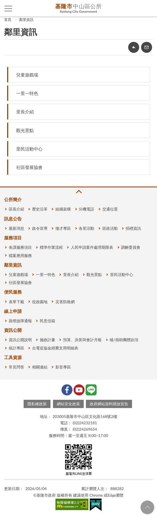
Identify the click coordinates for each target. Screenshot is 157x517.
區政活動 (110, 228)
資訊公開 (13, 330)
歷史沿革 (39, 209)
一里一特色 (27, 93)
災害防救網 (65, 301)
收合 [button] (78, 191)
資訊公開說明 (20, 339)
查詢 (149, 8)
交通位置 (110, 209)
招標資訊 (133, 228)
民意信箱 (47, 320)
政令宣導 (39, 228)
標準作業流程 (51, 247)
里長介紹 (25, 111)
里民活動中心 (29, 148)
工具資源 (13, 357)
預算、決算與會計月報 (82, 339)
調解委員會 (130, 247)
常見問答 (16, 367)
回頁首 (147, 507)
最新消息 (16, 228)
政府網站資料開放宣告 (109, 403)
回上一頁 (133, 47)
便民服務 (13, 291)
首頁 (7, 19)
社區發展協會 (29, 167)
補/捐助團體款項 (124, 339)
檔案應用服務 (20, 255)
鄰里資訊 (26, 19)
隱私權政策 (37, 403)
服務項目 (13, 237)
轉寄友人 (146, 47)
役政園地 (39, 301)
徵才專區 (63, 228)
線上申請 (13, 311)
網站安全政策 (68, 403)
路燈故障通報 (20, 320)
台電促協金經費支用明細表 (55, 348)
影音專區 (63, 367)
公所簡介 (13, 199)
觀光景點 (25, 130)
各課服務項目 (20, 247)
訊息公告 (13, 218)
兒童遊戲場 (27, 74)
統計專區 (16, 348)
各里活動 (86, 228)
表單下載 (16, 301)
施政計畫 (47, 339)
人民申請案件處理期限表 (92, 247)
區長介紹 (16, 209)
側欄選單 (8, 8)
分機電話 (86, 209)
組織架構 (63, 209)
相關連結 (39, 367)
